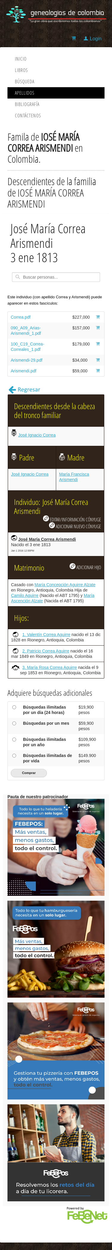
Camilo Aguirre (25, 595)
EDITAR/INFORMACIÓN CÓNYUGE (72, 519)
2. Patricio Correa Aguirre (45, 651)
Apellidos (24, 93)
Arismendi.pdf (23, 370)
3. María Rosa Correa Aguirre (49, 667)
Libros (21, 70)
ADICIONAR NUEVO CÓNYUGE (75, 525)
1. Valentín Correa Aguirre (46, 634)
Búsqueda (24, 81)
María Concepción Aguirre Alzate (65, 584)
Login (96, 38)
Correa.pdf (20, 317)
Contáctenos (28, 115)
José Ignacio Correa (37, 435)
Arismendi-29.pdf (26, 360)
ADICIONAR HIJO (85, 566)
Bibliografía (27, 104)
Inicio (21, 59)
